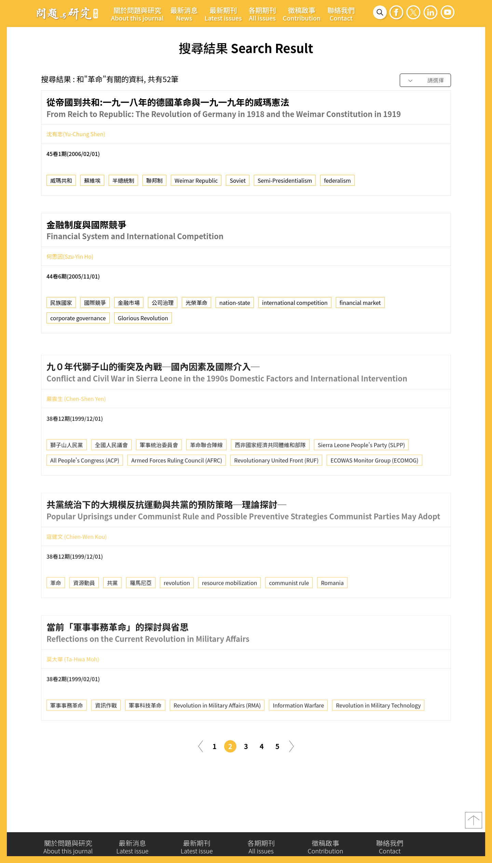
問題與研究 (67, 13)
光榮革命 (196, 303)
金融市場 (129, 303)
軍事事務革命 (66, 733)
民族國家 (61, 303)
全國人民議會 (111, 473)
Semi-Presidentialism (285, 181)
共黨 (112, 611)
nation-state (234, 303)
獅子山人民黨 (66, 473)
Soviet (238, 181)
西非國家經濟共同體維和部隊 (270, 473)
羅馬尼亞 (141, 611)
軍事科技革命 (145, 733)
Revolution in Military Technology (378, 733)
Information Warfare (298, 733)
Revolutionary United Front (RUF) (276, 488)
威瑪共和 (61, 181)
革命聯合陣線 (206, 473)
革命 (55, 611)
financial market (360, 303)
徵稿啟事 (302, 13)
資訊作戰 (106, 733)
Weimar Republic (196, 181)
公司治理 (163, 303)
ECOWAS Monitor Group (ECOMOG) (374, 488)
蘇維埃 (92, 181)
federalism (337, 181)
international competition (295, 303)
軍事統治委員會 (159, 473)
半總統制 (123, 181)
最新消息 (184, 13)
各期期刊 (262, 13)
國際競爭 (95, 303)
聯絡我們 (341, 13)
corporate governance (78, 319)
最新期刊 (223, 13)
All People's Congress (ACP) (84, 488)
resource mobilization (229, 611)
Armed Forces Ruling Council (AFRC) (176, 488)
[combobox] (425, 81)
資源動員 (84, 611)
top (473, 822)
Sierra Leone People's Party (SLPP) (361, 473)
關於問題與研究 (137, 13)
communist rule (289, 611)
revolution (177, 611)
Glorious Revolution (143, 319)
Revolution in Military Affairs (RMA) (217, 733)
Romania (332, 611)
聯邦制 (154, 181)
